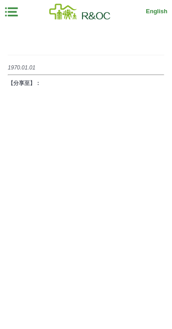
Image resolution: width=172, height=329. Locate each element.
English (156, 11)
